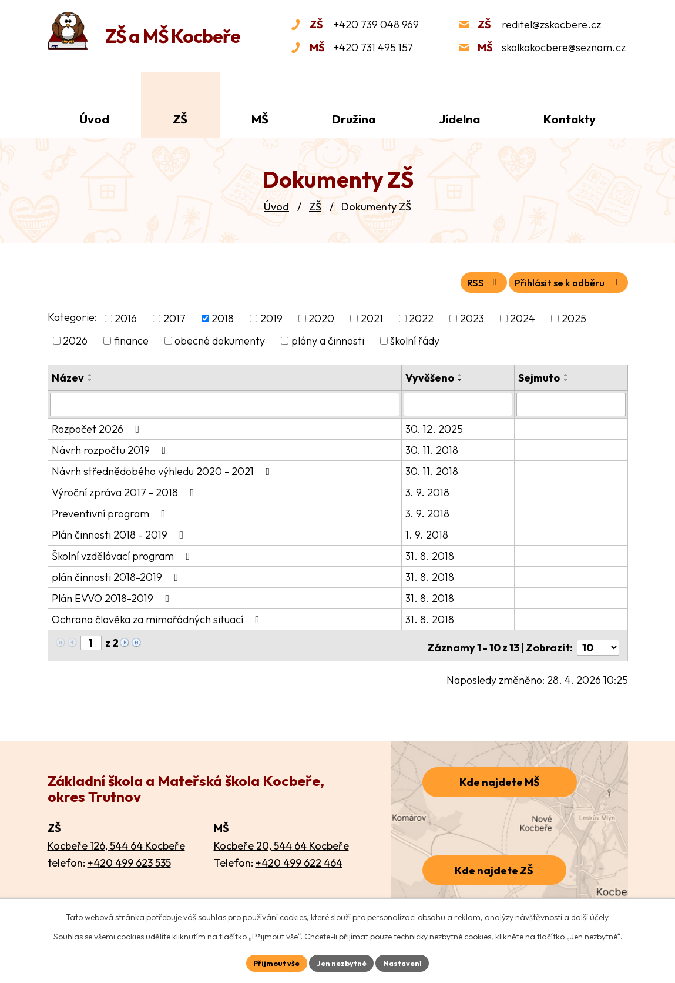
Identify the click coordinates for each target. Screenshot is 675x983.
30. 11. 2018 (433, 447)
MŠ (259, 119)
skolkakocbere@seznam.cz (564, 47)
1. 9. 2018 (428, 532)
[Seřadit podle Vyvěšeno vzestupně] (461, 373)
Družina (353, 119)
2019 (271, 316)
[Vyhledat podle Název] (225, 402)
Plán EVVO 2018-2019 (113, 595)
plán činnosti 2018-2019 (117, 574)
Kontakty (569, 119)
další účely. (590, 915)
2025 (574, 316)
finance (131, 339)
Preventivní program (111, 510)
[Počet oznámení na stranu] (598, 640)
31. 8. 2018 (431, 553)
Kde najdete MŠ (499, 776)
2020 (321, 316)
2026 (75, 339)
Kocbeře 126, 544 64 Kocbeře (116, 838)
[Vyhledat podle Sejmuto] (571, 402)
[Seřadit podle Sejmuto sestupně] (566, 378)
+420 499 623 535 (129, 856)
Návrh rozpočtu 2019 (111, 447)
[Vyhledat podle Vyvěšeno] (459, 402)
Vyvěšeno (431, 376)
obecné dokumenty (219, 339)
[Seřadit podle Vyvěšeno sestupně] (461, 378)
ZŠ (315, 206)
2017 (174, 316)
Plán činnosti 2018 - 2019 (120, 532)
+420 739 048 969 (376, 24)
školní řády (414, 339)
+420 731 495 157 (373, 47)
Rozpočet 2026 (98, 426)
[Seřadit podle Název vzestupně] (90, 373)
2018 (222, 316)
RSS (463, 280)
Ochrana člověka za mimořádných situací (158, 616)
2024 (522, 316)
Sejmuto (539, 376)
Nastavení (408, 962)
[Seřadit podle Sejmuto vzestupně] (566, 373)
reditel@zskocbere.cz (551, 24)
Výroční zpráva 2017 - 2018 (125, 489)
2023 (472, 316)
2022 (421, 316)
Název (68, 376)
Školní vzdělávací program (123, 553)
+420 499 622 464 (299, 856)
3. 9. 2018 (429, 489)
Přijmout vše (271, 962)
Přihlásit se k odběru (561, 280)
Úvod (276, 206)
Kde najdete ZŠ (494, 863)
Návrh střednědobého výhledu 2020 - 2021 (163, 468)
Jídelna (459, 119)
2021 (372, 316)
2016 (126, 316)
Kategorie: (72, 315)
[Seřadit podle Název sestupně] (90, 378)
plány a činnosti (327, 339)
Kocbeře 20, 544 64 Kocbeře (281, 838)
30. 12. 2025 (435, 426)
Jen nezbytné (342, 962)
